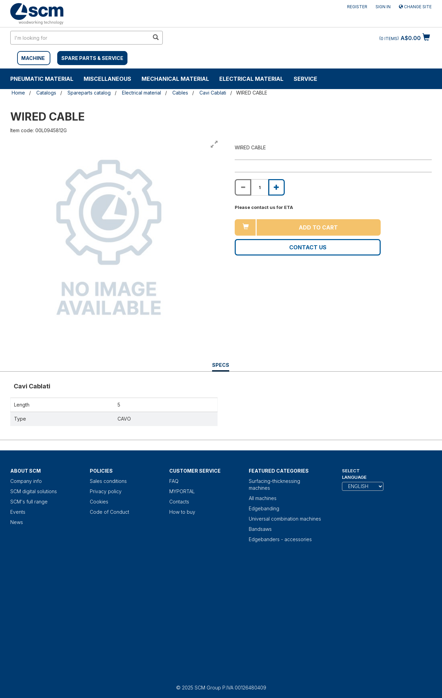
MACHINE (33, 58)
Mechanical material (175, 78)
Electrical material (251, 78)
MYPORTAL (182, 491)
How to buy (182, 512)
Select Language (354, 474)
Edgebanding (264, 508)
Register (357, 6)
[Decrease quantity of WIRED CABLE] (243, 187)
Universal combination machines (285, 519)
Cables (180, 93)
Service (305, 78)
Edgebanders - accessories (280, 539)
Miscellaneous (107, 78)
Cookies (99, 501)
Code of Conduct (109, 512)
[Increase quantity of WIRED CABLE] (276, 187)
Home (18, 93)
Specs (220, 367)
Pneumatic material (41, 78)
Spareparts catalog (89, 93)
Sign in (383, 6)
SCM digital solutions (33, 491)
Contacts (179, 501)
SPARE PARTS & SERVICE (92, 58)
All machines (263, 498)
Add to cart (318, 227)
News (16, 522)
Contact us (308, 247)
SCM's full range (29, 501)
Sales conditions (108, 481)
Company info (26, 481)
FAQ (174, 481)
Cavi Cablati (212, 93)
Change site (415, 6)
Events (17, 512)
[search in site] (80, 37)
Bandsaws (260, 529)
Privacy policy (106, 491)
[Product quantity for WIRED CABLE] (259, 187)
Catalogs (46, 93)
